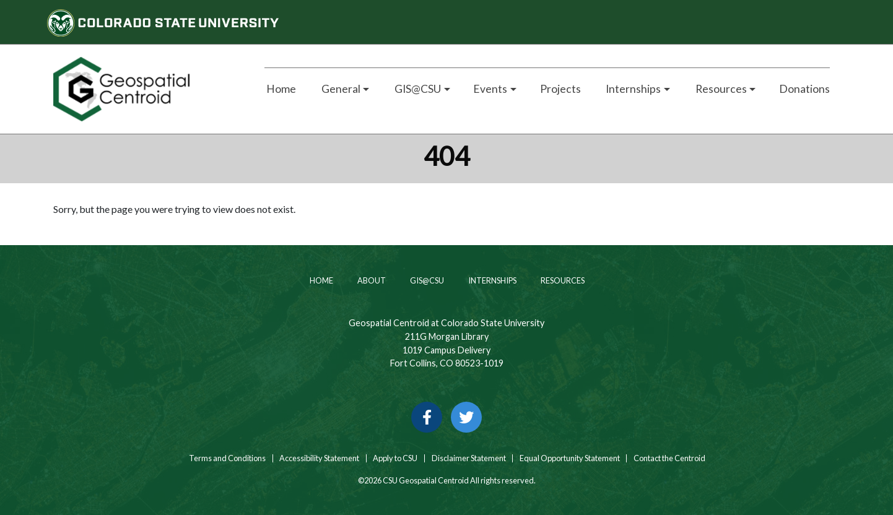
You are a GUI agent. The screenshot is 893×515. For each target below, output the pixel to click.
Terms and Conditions (227, 458)
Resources (562, 280)
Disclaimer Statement (469, 458)
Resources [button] (720, 88)
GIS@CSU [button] (417, 88)
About (371, 280)
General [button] (340, 88)
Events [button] (490, 88)
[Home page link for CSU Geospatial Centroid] (144, 89)
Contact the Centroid (669, 458)
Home (280, 88)
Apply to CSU (395, 458)
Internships (491, 280)
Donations (804, 88)
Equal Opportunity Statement (570, 458)
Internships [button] (632, 88)
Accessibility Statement (319, 458)
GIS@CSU (426, 280)
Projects (560, 88)
